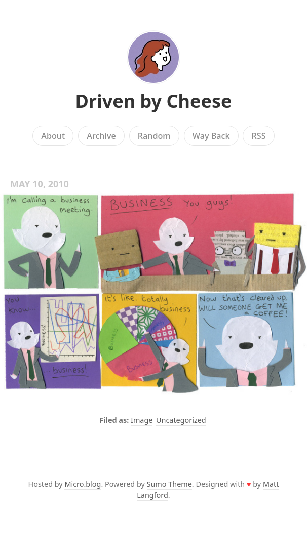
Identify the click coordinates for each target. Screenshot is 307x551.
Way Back (211, 135)
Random (154, 135)
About (53, 135)
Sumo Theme (169, 484)
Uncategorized (181, 420)
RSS (259, 135)
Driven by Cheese (153, 101)
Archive (101, 135)
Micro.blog (82, 484)
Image (141, 420)
